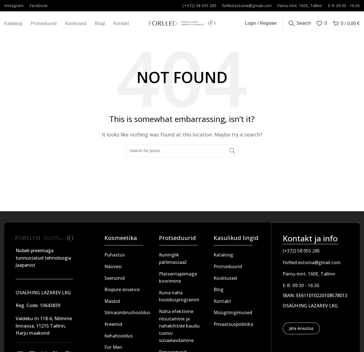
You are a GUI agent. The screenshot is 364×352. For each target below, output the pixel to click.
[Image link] (44, 239)
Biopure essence (122, 291)
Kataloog (223, 256)
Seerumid (114, 279)
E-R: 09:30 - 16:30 (301, 286)
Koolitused (225, 279)
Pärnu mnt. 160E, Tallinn (309, 275)
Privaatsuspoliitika (233, 326)
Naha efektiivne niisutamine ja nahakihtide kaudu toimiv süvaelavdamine (179, 327)
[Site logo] (182, 23)
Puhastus (114, 256)
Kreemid (113, 326)
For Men (113, 349)
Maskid (112, 302)
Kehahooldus (118, 337)
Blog (219, 291)
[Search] (300, 24)
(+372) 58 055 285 (301, 252)
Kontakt (222, 302)
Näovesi (113, 268)
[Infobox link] (14, 5)
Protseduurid (228, 268)
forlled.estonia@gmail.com (312, 263)
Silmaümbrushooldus (127, 314)
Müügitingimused (233, 314)
